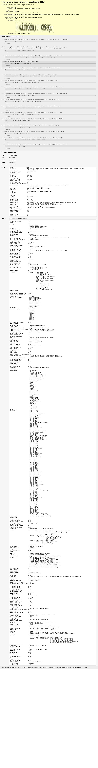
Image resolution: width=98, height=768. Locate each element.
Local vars (8, 46)
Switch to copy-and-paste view (16, 39)
